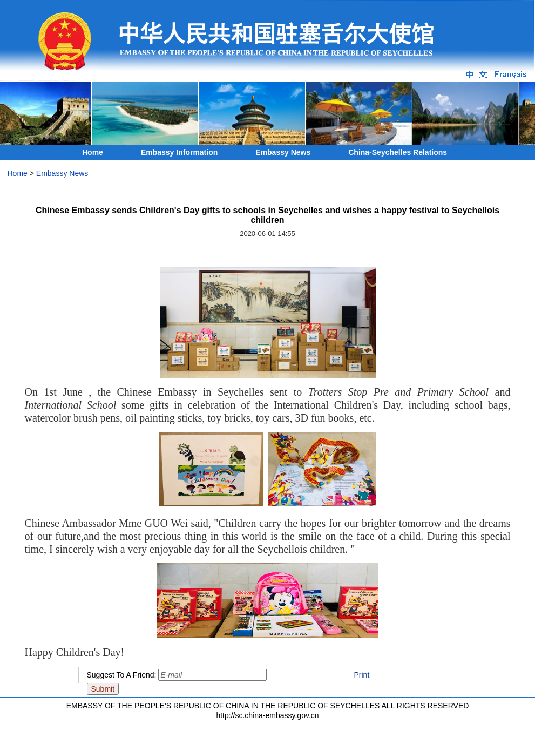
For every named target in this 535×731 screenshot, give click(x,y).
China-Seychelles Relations (397, 152)
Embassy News (282, 152)
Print (362, 675)
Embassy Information (179, 152)
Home (92, 152)
